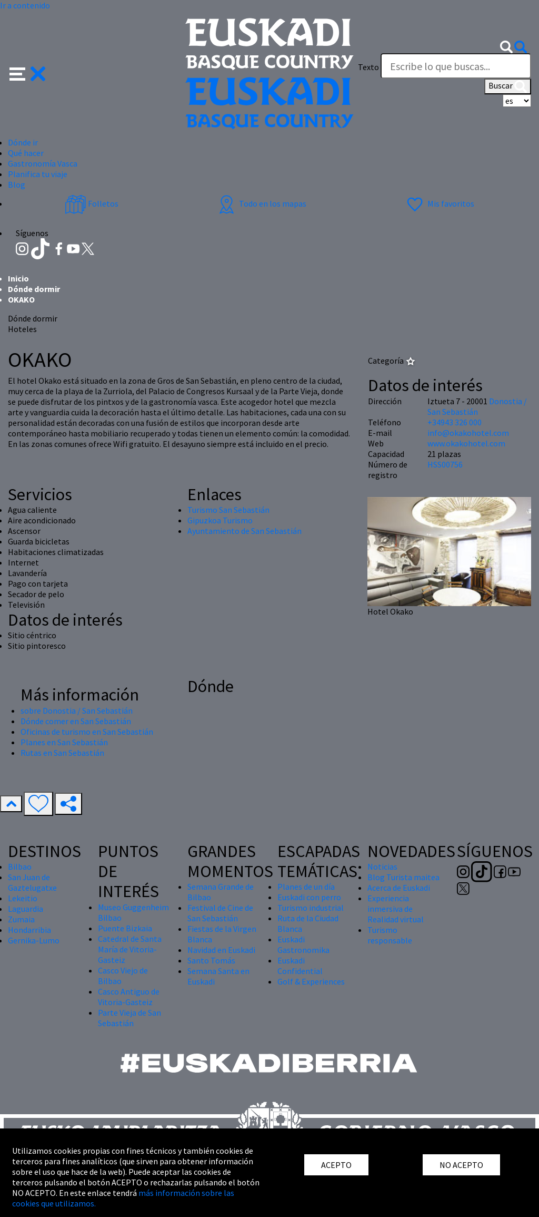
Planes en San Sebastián (64, 742)
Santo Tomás (211, 960)
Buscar (507, 86)
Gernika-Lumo (33, 940)
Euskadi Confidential (300, 965)
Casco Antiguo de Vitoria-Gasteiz (128, 996)
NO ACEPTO (461, 1165)
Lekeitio (22, 898)
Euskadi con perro (309, 897)
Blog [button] (16, 184)
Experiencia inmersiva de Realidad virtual (395, 908)
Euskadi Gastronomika (303, 944)
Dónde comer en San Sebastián (76, 721)
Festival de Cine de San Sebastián (220, 912)
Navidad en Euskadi (221, 950)
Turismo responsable (389, 935)
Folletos (91, 203)
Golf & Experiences (311, 981)
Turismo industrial (310, 907)
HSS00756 (445, 464)
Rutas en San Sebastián (62, 752)
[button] (27, 72)
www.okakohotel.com (466, 443)
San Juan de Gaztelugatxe (32, 882)
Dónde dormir (34, 289)
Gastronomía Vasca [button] (42, 163)
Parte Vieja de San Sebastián (129, 1017)
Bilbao (20, 866)
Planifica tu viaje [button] (37, 174)
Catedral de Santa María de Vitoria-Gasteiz (130, 949)
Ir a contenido (25, 5)
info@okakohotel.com (468, 432)
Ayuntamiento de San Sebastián (244, 530)
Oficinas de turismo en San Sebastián (87, 731)
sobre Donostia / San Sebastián (77, 710)
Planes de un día (306, 886)
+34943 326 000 (454, 422)
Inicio (18, 278)
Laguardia (25, 908)
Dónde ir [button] (23, 142)
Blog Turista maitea (403, 877)
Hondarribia (29, 929)
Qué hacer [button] (26, 153)
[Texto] (456, 66)
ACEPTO (336, 1165)
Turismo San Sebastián (228, 509)
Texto (368, 67)
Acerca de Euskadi (398, 887)
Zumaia (21, 919)
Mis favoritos (439, 203)
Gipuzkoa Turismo (220, 520)
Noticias (382, 866)
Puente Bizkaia (125, 928)
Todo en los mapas (261, 203)
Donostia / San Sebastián (477, 406)
